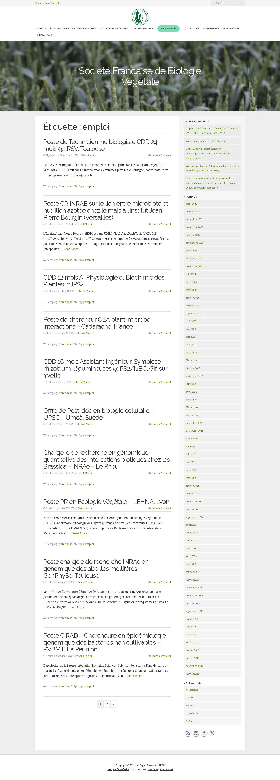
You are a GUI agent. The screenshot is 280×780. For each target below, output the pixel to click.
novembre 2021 (194, 430)
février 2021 (192, 485)
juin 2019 (191, 626)
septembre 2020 (194, 517)
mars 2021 (191, 477)
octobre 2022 (193, 368)
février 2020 (192, 571)
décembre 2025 (194, 219)
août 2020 (191, 524)
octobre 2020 (193, 509)
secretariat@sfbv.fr (49, 3)
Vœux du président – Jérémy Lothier (205, 141)
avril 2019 (191, 642)
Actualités (191, 28)
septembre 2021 (194, 438)
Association (192, 689)
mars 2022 (191, 399)
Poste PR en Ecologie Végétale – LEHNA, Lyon (106, 501)
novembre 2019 (194, 595)
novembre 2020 (194, 501)
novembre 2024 (194, 266)
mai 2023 (191, 336)
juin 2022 (191, 383)
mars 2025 (191, 250)
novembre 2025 (194, 227)
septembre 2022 (194, 376)
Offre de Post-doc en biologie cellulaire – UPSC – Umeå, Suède (98, 414)
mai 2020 (191, 548)
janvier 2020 (192, 579)
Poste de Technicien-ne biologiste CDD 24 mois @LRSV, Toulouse (100, 145)
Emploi (190, 705)
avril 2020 (191, 556)
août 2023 (191, 321)
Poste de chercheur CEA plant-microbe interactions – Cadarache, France (96, 323)
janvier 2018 (192, 673)
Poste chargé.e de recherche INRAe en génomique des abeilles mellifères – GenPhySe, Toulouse (96, 568)
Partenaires (231, 28)
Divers (189, 697)
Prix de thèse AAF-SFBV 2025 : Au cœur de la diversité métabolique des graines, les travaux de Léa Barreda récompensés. (211, 183)
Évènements (211, 28)
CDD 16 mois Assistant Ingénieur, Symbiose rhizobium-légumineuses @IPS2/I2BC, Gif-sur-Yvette (106, 368)
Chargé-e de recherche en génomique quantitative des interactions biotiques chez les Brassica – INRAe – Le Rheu (106, 459)
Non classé (65, 186)
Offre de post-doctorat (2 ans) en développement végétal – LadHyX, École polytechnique (208, 153)
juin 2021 (191, 454)
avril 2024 (191, 282)
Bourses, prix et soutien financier (72, 28)
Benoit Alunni (89, 155)
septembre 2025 (194, 242)
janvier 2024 (192, 305)
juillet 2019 (192, 619)
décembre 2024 (194, 258)
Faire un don (169, 28)
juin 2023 (191, 329)
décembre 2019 (194, 587)
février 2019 (192, 650)
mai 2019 (191, 634)
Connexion (166, 769)
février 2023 (192, 360)
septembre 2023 (194, 313)
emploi (89, 186)
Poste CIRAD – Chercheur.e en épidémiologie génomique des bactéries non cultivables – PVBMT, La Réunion (104, 642)
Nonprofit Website (118, 769)
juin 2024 (191, 274)
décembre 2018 (194, 665)
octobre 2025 (193, 235)
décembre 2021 (194, 423)
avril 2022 (191, 391)
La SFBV (39, 28)
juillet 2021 (192, 446)
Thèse (189, 721)
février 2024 (192, 297)
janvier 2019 (192, 658)
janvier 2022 (192, 415)
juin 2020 (191, 540)
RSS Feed (153, 769)
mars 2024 (191, 289)
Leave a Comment (161, 155)
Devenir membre (143, 28)
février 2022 (192, 407)
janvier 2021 (192, 493)
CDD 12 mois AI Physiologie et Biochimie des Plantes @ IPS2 (103, 281)
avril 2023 (191, 344)
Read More (71, 249)
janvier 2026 (192, 211)
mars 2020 (191, 564)
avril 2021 (191, 470)
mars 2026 (191, 203)
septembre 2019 (194, 611)
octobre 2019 (193, 603)
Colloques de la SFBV (114, 28)
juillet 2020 (192, 532)
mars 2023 (191, 352)
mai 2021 (191, 462)
